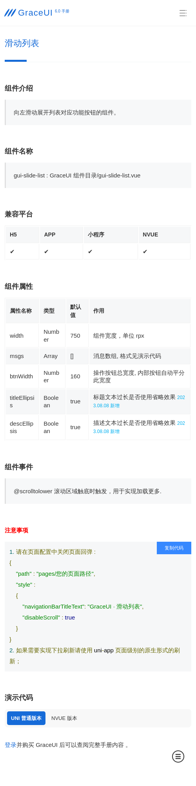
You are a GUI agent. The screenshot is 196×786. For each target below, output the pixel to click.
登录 (10, 744)
